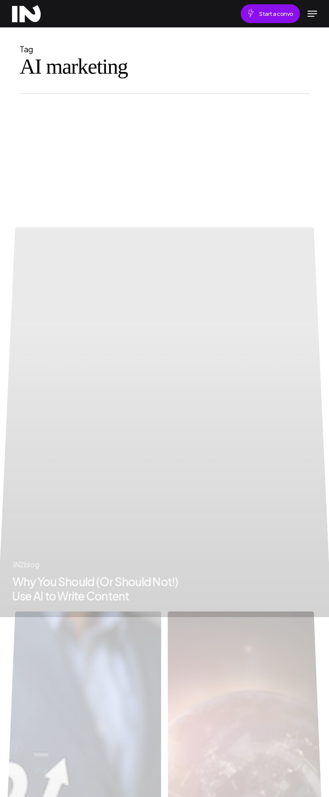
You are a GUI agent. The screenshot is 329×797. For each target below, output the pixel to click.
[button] (312, 13)
